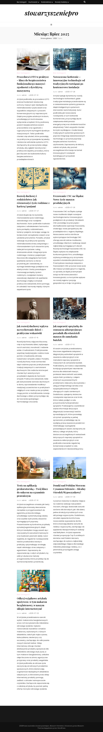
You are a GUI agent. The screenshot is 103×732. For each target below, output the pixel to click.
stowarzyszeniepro (51, 12)
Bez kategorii (21, 2)
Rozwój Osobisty (61, 2)
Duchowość (33, 2)
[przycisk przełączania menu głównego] (52, 24)
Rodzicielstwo (46, 2)
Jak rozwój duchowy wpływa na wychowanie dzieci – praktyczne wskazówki (32, 330)
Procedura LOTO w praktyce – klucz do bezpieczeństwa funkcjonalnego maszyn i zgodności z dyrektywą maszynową (33, 83)
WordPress (61, 728)
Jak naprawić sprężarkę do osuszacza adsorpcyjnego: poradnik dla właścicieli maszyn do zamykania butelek (68, 333)
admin (24, 95)
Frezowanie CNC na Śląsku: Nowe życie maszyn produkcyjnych (68, 199)
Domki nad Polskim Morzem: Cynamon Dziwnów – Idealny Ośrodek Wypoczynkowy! (69, 489)
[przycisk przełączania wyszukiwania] (84, 2)
